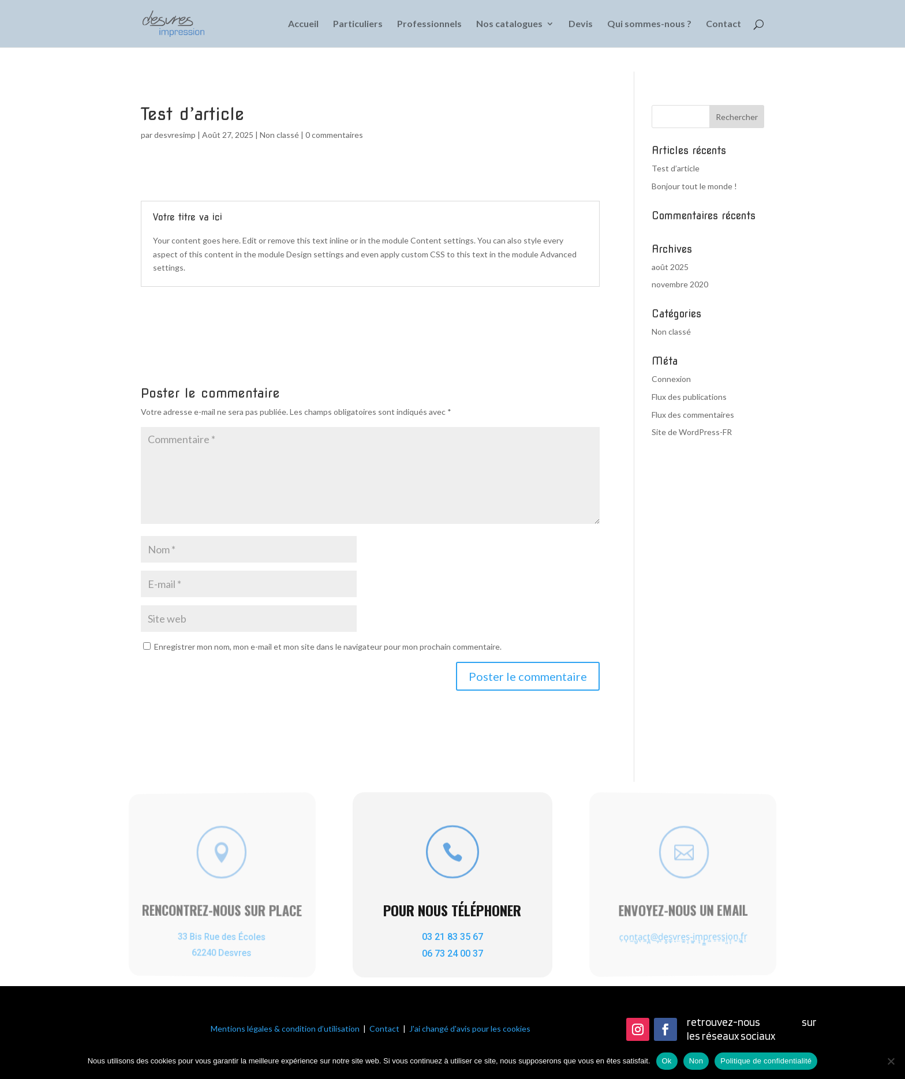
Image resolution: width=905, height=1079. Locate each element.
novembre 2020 (680, 284)
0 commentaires (334, 135)
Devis (581, 24)
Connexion (671, 379)
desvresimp (175, 135)
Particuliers (358, 24)
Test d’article (676, 168)
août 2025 (670, 267)
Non (696, 1060)
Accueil (303, 24)
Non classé (279, 135)
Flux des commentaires (693, 414)
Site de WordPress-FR (692, 432)
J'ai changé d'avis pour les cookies (469, 1028)
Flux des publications (689, 397)
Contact (723, 24)
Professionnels (429, 24)
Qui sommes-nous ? (649, 24)
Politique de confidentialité (765, 1060)
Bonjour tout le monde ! (694, 186)
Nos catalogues (509, 24)
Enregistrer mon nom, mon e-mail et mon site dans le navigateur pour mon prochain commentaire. (328, 646)
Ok (667, 1060)
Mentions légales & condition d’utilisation (285, 1028)
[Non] (890, 1061)
